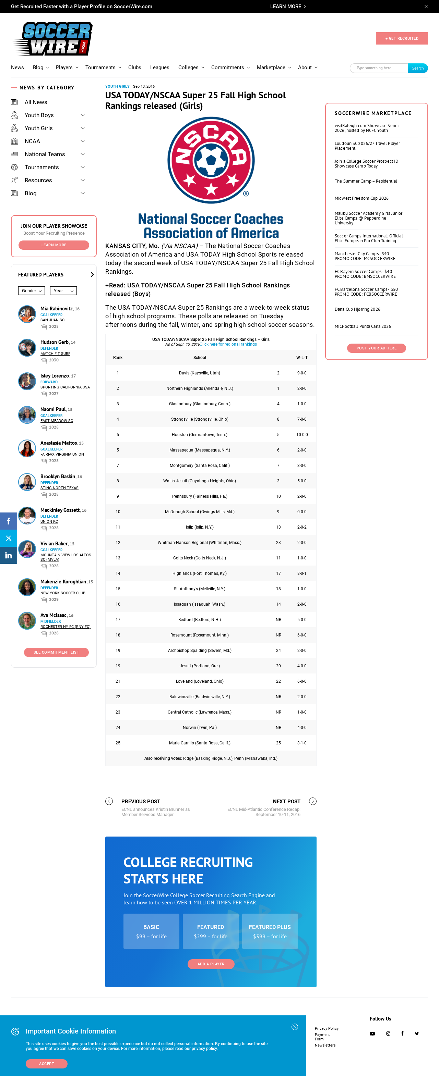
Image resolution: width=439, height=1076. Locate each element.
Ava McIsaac (54, 615)
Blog (38, 67)
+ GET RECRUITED (402, 38)
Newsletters (325, 1045)
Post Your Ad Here (377, 348)
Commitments (227, 67)
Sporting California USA (65, 387)
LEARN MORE (285, 6)
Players (64, 67)
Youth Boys (32, 115)
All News (29, 102)
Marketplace (271, 67)
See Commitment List (57, 652)
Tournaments (100, 67)
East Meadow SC (56, 421)
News (17, 67)
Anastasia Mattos (59, 443)
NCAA (25, 141)
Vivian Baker (54, 543)
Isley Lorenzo (55, 375)
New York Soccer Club (62, 593)
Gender (29, 290)
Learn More (54, 245)
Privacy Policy (327, 1028)
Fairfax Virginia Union (62, 454)
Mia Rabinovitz (57, 308)
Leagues (159, 67)
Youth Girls (32, 128)
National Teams (38, 154)
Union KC (49, 521)
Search (418, 68)
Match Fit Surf (55, 353)
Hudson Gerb (55, 342)
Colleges (188, 67)
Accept (46, 1064)
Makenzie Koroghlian (63, 581)
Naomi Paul (53, 409)
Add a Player (211, 964)
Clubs (134, 67)
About (305, 67)
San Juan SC (52, 320)
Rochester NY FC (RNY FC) (65, 626)
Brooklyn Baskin (58, 476)
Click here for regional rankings (228, 344)
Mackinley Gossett (60, 510)
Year (58, 290)
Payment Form (322, 1036)
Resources (31, 180)
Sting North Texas (59, 488)
